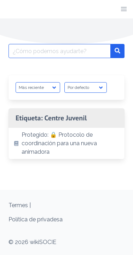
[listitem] (66, 143)
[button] (124, 9)
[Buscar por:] (59, 51)
